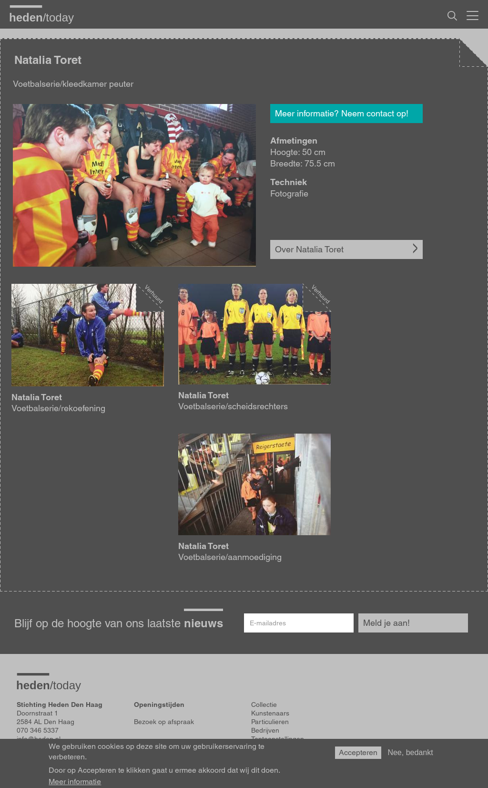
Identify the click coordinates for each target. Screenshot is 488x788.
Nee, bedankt (410, 755)
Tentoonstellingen (277, 739)
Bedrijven (265, 730)
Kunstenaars (270, 713)
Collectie (264, 704)
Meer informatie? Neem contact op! (341, 113)
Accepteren (358, 755)
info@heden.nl (39, 739)
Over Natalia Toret (309, 249)
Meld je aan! (386, 623)
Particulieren (270, 722)
